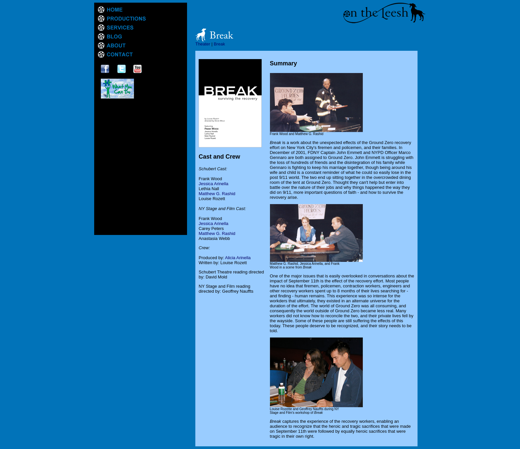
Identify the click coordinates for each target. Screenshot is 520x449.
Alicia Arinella (238, 257)
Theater (202, 43)
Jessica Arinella (213, 183)
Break (219, 43)
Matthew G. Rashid (217, 193)
